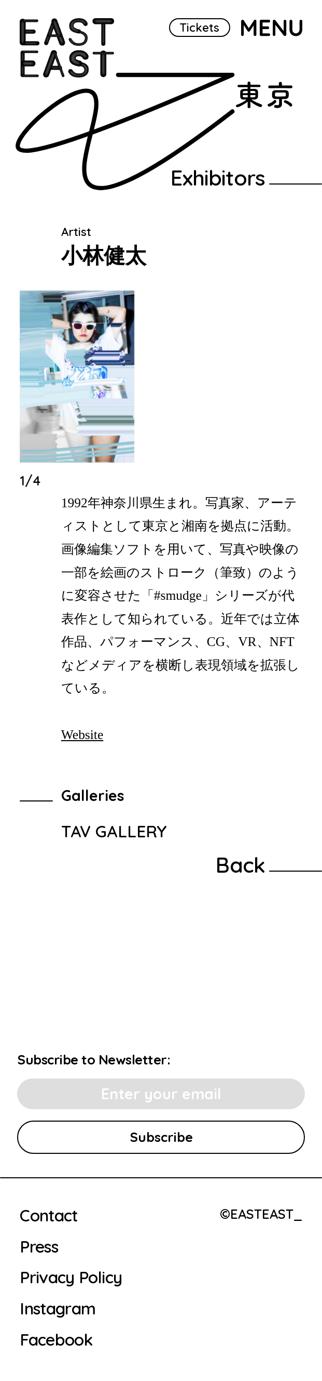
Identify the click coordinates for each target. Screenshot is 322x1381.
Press (39, 1247)
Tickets (199, 27)
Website (82, 734)
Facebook (56, 1340)
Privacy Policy (71, 1277)
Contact (49, 1215)
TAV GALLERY (114, 831)
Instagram (57, 1308)
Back (240, 864)
